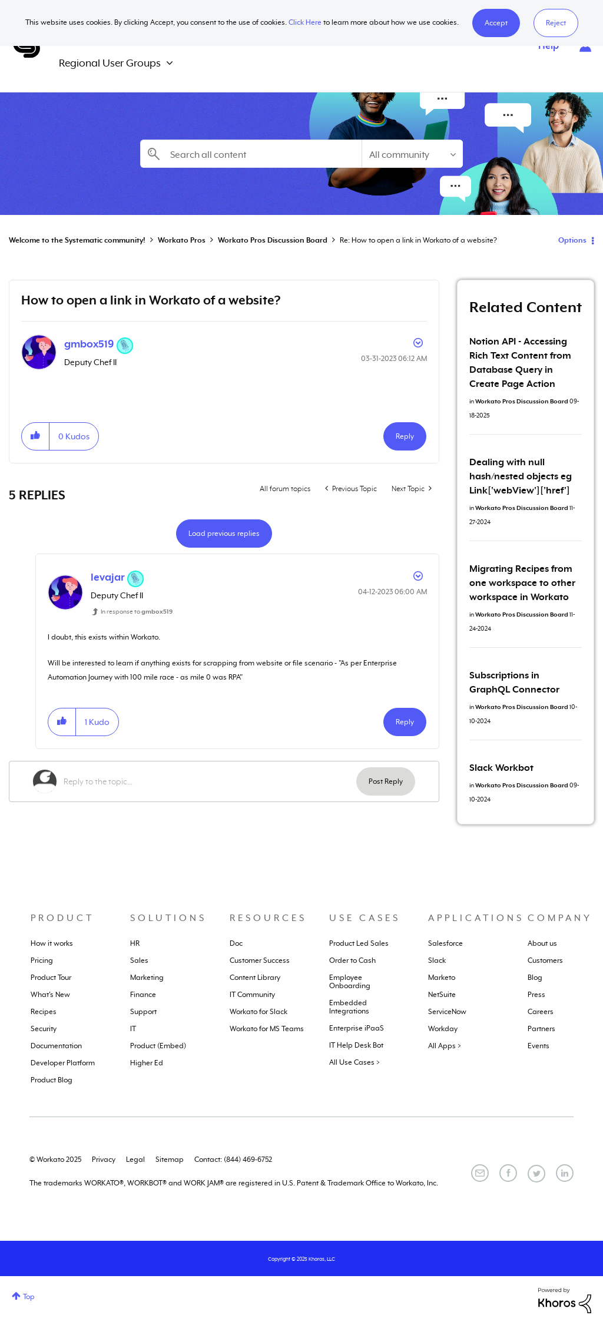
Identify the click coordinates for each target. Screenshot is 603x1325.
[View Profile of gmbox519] (89, 344)
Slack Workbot (501, 768)
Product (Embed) (158, 1046)
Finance (143, 995)
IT (133, 1029)
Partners (541, 1029)
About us (542, 943)
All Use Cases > (354, 1062)
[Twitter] (536, 1173)
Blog (535, 977)
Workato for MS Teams (267, 1029)
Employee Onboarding (349, 981)
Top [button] (29, 1297)
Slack (437, 960)
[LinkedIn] (565, 1173)
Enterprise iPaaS (356, 1028)
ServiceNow (447, 1012)
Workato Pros (182, 240)
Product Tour (51, 977)
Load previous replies (224, 533)
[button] (496, 23)
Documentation (56, 1046)
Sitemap (169, 1159)
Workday (443, 1029)
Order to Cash (352, 960)
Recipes (44, 1012)
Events (538, 1046)
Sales (139, 960)
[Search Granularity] (412, 154)
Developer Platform (63, 1063)
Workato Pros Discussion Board (272, 240)
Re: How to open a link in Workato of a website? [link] (418, 240)
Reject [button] (556, 23)
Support (143, 1012)
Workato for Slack (258, 1012)
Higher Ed (146, 1063)
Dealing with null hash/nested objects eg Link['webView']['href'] (520, 476)
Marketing (147, 977)
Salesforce (445, 943)
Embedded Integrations (349, 1007)
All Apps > (444, 1046)
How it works (52, 943)
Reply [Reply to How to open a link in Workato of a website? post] (405, 436)
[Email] (480, 1173)
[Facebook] (508, 1173)
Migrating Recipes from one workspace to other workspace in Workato (522, 583)
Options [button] (572, 240)
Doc (236, 943)
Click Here (305, 22)
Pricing (42, 960)
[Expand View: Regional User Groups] (169, 63)
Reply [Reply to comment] (405, 722)
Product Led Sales (359, 943)
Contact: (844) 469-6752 (233, 1159)
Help (548, 46)
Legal (135, 1159)
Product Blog (51, 1080)
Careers (541, 1012)
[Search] (251, 154)
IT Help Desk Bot (356, 1045)
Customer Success (260, 960)
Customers (545, 960)
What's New (50, 995)
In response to (137, 611)
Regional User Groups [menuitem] (110, 63)
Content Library (255, 977)
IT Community (252, 995)
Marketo (441, 977)
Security (44, 1029)
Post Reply (386, 781)
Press (536, 995)
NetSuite (442, 995)
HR (135, 943)
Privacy (103, 1159)
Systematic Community (26, 46)
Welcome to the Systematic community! (77, 240)
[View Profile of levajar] (108, 577)
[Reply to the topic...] (210, 781)
